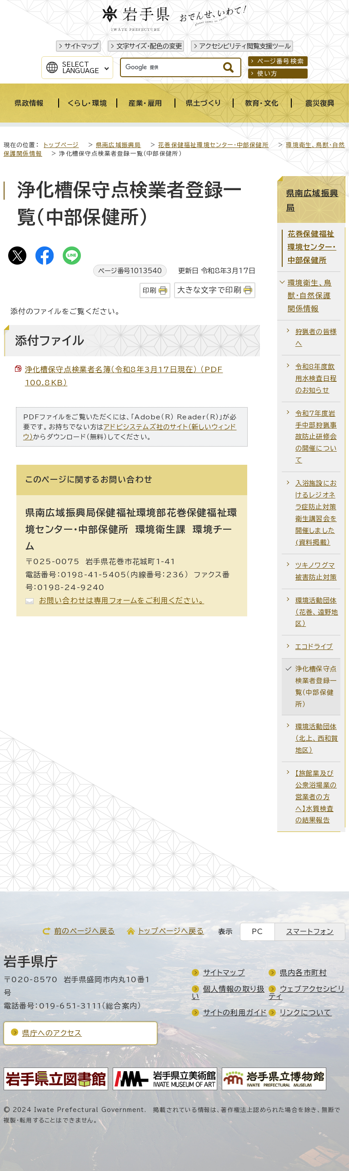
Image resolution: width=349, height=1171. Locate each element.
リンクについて (306, 1012)
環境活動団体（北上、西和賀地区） (316, 738)
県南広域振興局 (118, 145)
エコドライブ (314, 646)
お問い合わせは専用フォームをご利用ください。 (121, 600)
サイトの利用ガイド (235, 1012)
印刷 (149, 290)
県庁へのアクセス (52, 1033)
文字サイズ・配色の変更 (149, 46)
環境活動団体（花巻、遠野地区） (316, 612)
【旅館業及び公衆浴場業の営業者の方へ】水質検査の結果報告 (316, 797)
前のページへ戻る (84, 931)
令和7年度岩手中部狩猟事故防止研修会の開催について (316, 437)
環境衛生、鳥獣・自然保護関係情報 (310, 296)
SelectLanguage (80, 67)
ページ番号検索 (280, 61)
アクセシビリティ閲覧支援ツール (245, 46)
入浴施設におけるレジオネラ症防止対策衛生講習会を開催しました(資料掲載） (316, 513)
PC (257, 931)
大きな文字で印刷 (209, 290)
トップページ (61, 145)
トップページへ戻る (171, 931)
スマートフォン (310, 931)
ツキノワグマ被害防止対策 (316, 571)
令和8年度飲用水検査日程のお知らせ (316, 378)
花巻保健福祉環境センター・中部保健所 (213, 145)
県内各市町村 (303, 972)
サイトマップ (82, 46)
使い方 (267, 73)
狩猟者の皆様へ (316, 337)
